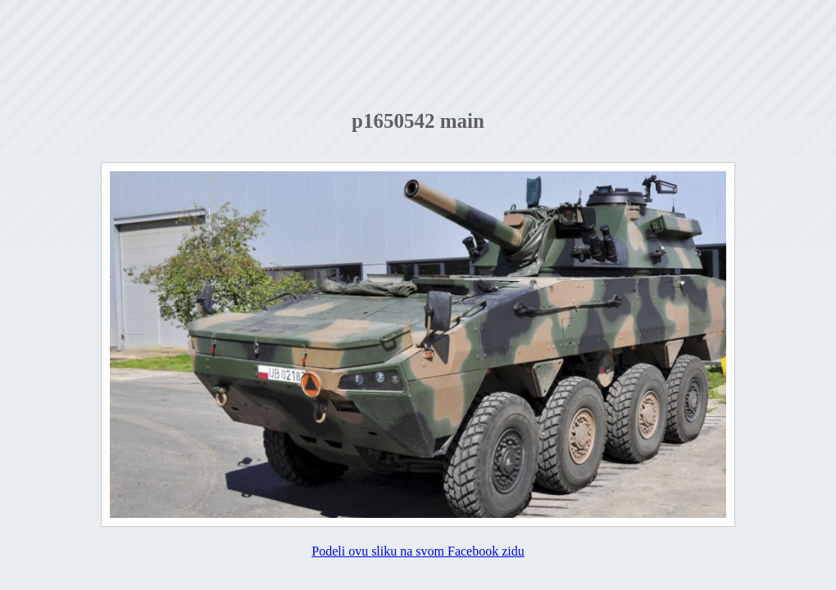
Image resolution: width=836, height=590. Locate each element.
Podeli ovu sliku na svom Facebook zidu (418, 551)
